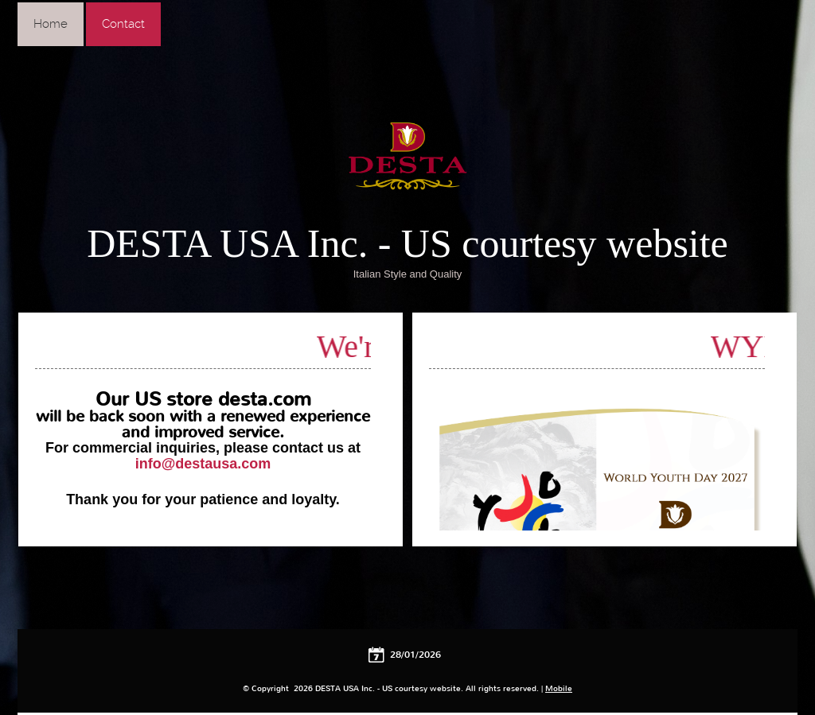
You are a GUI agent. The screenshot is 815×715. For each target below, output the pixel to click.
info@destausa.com (203, 464)
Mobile (558, 688)
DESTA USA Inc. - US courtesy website (407, 243)
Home (50, 24)
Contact (123, 24)
